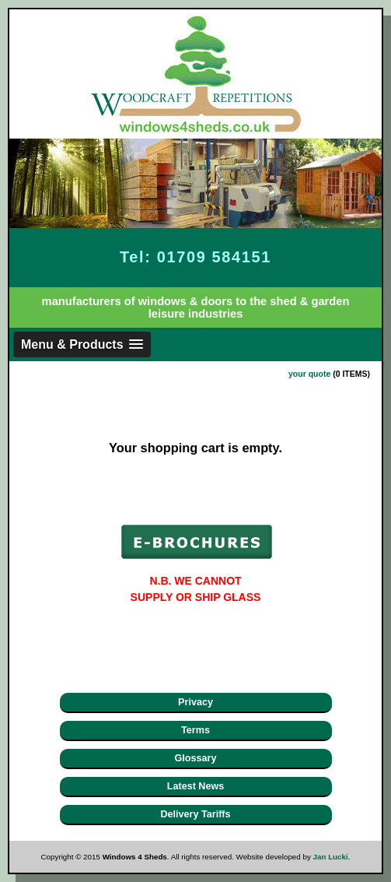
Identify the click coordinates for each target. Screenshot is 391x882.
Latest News (196, 786)
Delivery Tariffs (195, 814)
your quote (309, 373)
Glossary (196, 758)
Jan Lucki (330, 856)
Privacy (195, 702)
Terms (195, 730)
